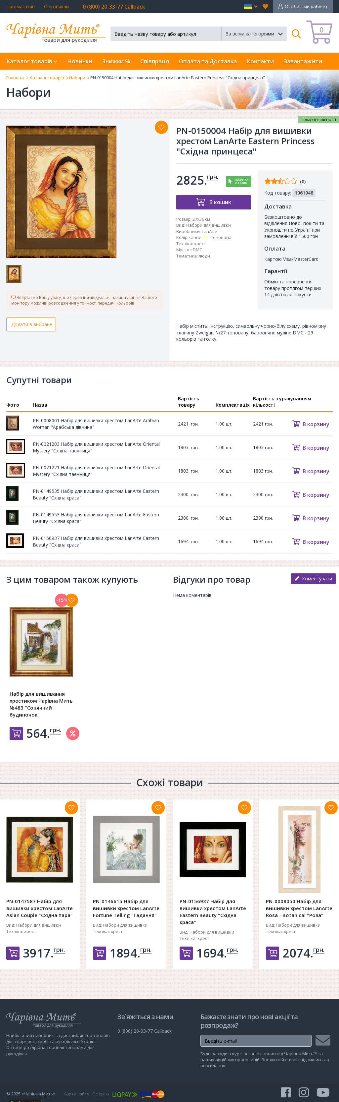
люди (204, 256)
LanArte (209, 231)
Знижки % (116, 61)
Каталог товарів (47, 78)
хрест (200, 244)
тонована (221, 237)
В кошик (219, 202)
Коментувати (313, 578)
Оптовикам (56, 6)
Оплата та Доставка (208, 61)
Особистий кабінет (306, 6)
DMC (197, 250)
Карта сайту (76, 1094)
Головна (15, 78)
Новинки (79, 61)
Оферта (100, 1094)
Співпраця (154, 61)
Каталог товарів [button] (31, 61)
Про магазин (20, 6)
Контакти (260, 61)
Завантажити (303, 61)
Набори (77, 78)
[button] (251, 6)
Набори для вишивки (208, 225)
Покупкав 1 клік (240, 181)
